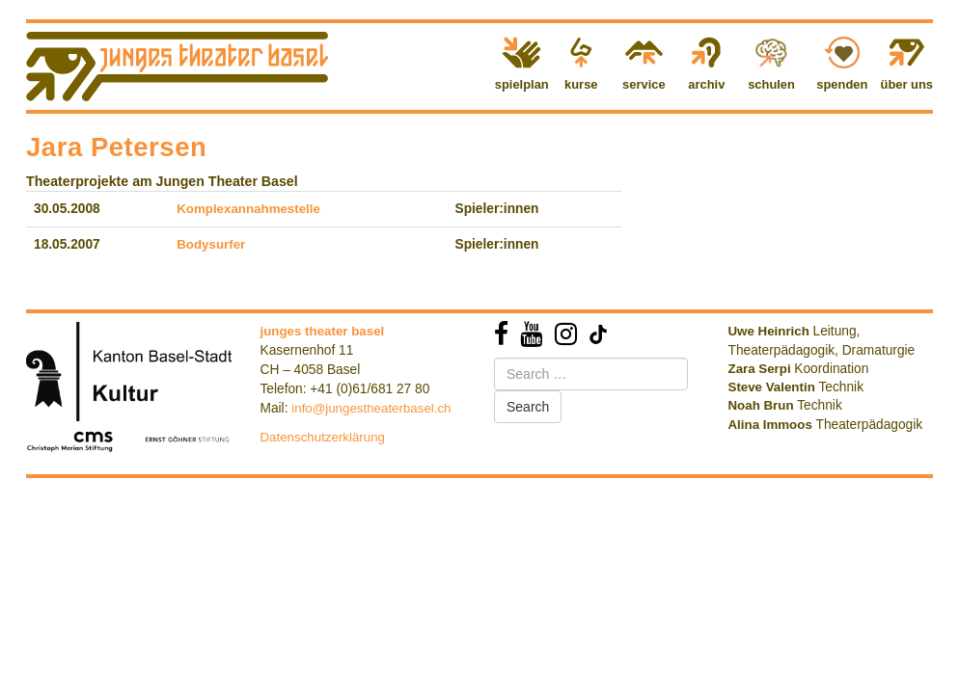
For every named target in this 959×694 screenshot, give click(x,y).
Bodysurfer (211, 244)
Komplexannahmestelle (248, 208)
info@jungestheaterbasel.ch (371, 408)
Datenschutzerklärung (323, 437)
